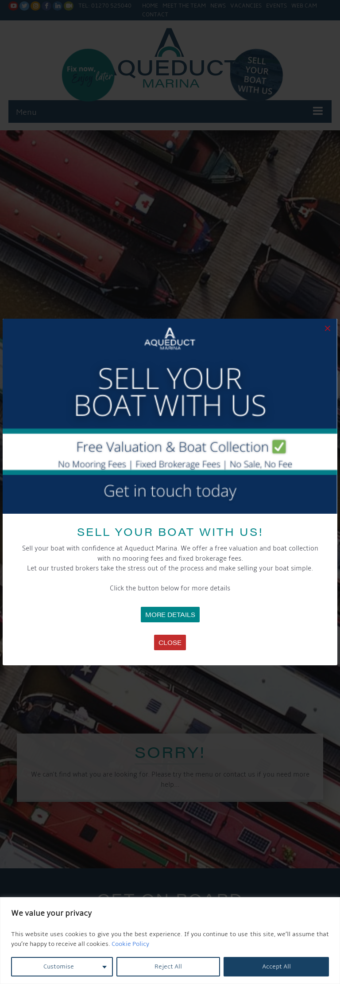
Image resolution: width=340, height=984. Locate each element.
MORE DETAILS (170, 614)
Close (170, 642)
